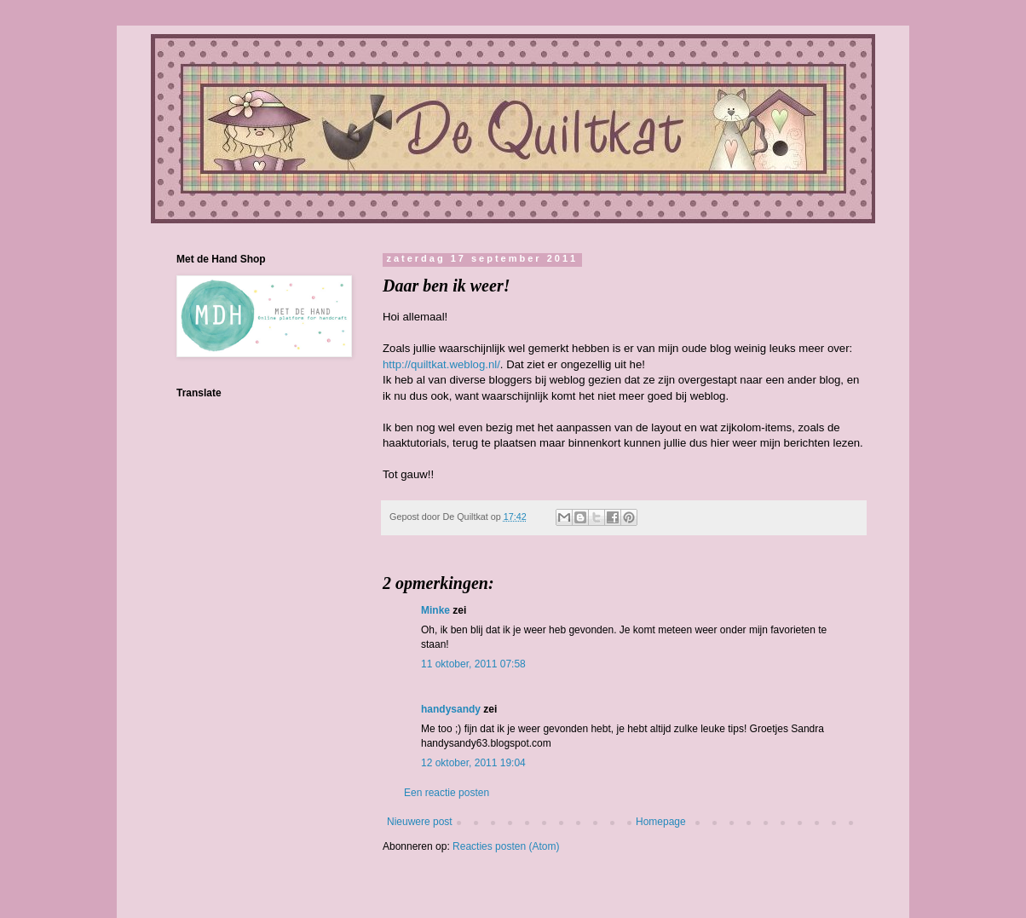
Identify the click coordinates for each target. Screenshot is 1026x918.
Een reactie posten (446, 793)
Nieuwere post (419, 822)
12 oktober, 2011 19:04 (473, 763)
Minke (435, 610)
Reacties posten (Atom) (505, 846)
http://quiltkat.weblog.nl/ (441, 364)
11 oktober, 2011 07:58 (473, 664)
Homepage (661, 822)
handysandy (451, 709)
